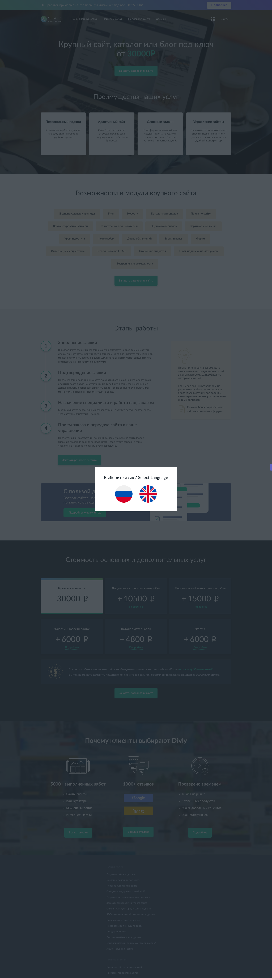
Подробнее (240, 498)
